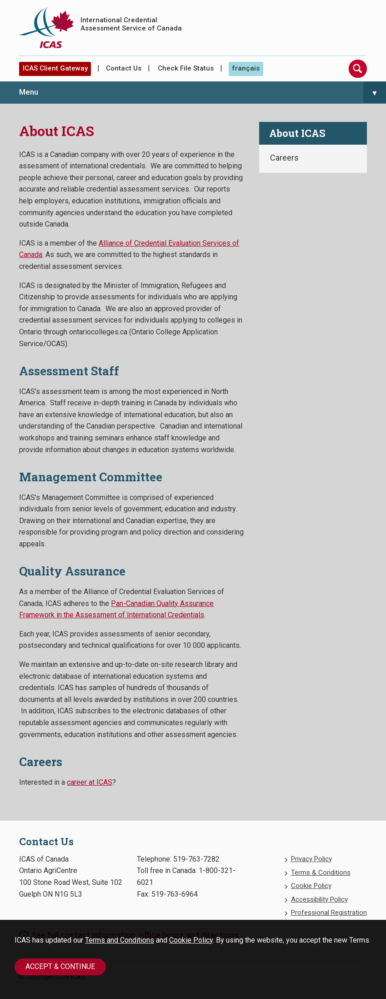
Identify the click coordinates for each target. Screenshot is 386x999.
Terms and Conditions (119, 940)
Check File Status (186, 68)
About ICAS (297, 133)
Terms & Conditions (321, 872)
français (246, 68)
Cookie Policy (191, 940)
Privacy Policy (311, 859)
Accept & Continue (60, 966)
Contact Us (123, 68)
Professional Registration (329, 912)
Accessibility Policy (319, 899)
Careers (284, 157)
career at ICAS (89, 782)
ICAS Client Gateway (55, 68)
